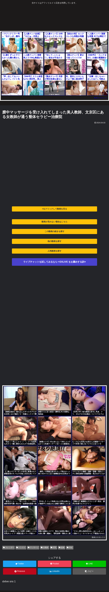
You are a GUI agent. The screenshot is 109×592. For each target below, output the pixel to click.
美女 (70, 547)
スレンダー (8, 547)
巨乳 (53, 547)
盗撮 (61, 547)
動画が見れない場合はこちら (54, 222)
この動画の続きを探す (54, 231)
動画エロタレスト (101, 98)
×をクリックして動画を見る (54, 209)
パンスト (20, 547)
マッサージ (33, 547)
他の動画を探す (54, 241)
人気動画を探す (54, 251)
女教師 (44, 547)
